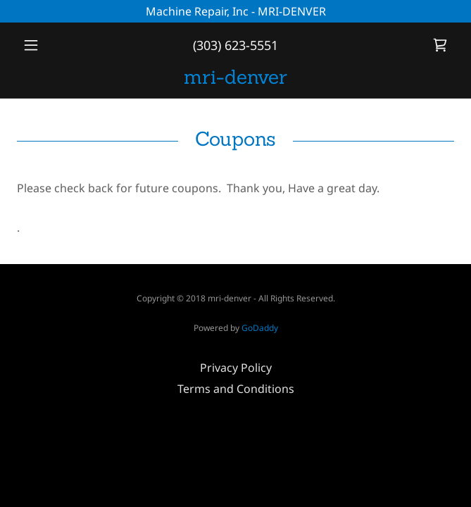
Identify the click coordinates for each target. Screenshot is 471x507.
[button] (49, 45)
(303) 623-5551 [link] (235, 45)
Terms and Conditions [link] (235, 388)
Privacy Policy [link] (236, 367)
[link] (440, 45)
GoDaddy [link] (259, 328)
